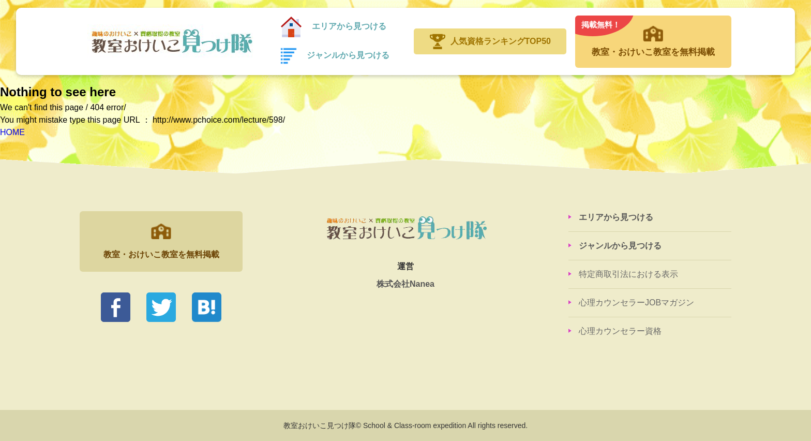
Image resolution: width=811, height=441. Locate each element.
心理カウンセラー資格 (620, 331)
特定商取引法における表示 (628, 274)
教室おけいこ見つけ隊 (171, 41)
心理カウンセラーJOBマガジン (636, 302)
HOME (12, 132)
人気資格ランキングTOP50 (500, 41)
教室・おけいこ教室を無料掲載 (653, 36)
